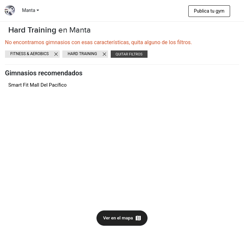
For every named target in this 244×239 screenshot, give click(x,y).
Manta (28, 10)
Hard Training (82, 53)
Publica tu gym (209, 11)
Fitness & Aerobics (29, 53)
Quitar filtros (129, 54)
